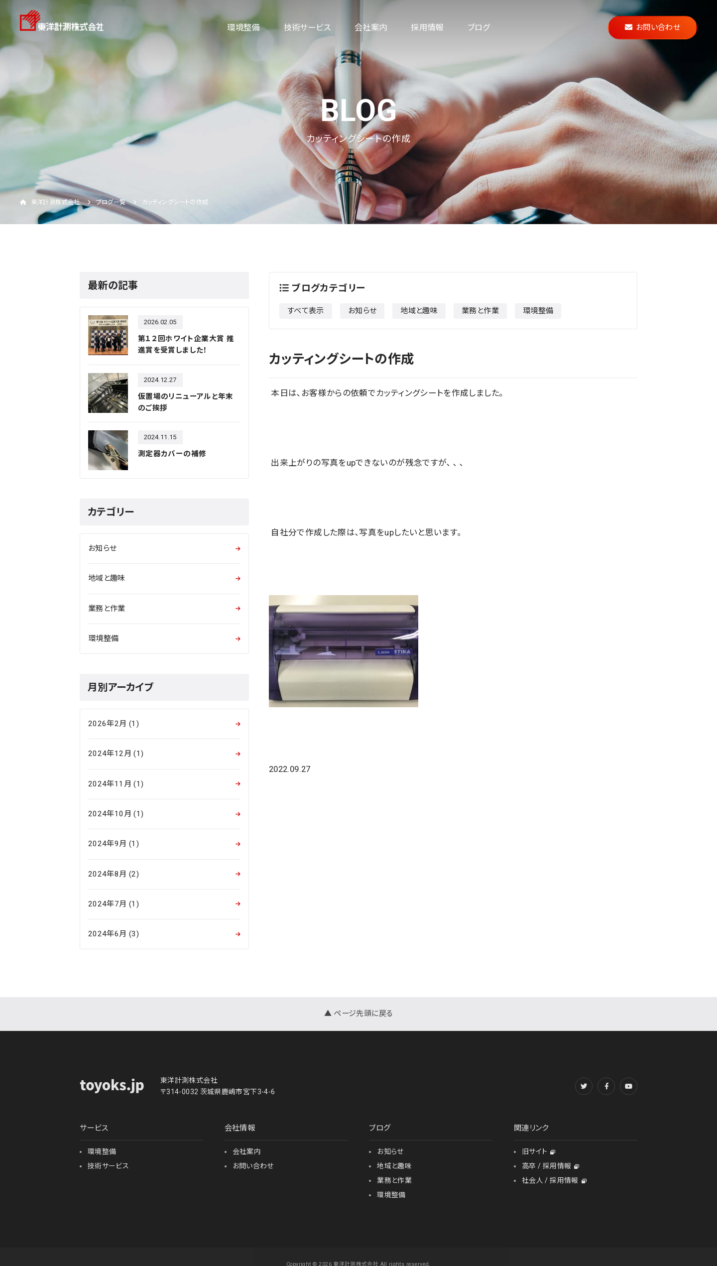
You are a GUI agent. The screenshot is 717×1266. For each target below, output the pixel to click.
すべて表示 (305, 310)
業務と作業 (480, 310)
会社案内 (371, 27)
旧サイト (539, 1151)
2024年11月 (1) (115, 783)
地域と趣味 (419, 310)
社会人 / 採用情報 (554, 1180)
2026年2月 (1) (113, 723)
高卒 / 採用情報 (551, 1166)
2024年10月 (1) (115, 813)
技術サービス (307, 27)
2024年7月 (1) (113, 903)
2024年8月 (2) (113, 874)
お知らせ (362, 310)
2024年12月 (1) (115, 753)
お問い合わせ (652, 27)
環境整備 (243, 27)
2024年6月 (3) (113, 933)
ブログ (479, 27)
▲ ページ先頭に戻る (358, 1013)
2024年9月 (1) (113, 843)
